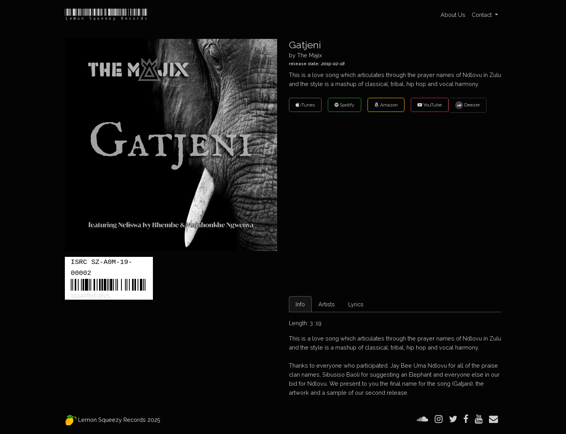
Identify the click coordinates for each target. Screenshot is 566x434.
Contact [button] (482, 14)
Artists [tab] (326, 304)
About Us (453, 14)
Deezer (467, 105)
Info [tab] (300, 304)
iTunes (305, 105)
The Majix (309, 55)
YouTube (429, 105)
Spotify (344, 105)
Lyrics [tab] (356, 304)
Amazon (386, 105)
